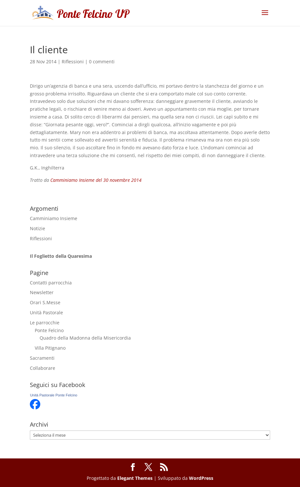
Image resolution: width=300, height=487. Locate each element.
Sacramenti (42, 358)
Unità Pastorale (46, 312)
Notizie (37, 228)
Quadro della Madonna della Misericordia (85, 338)
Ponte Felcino (49, 330)
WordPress (201, 478)
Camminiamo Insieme (53, 218)
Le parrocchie (44, 322)
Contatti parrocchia (51, 283)
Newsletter (42, 292)
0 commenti (102, 61)
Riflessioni (73, 61)
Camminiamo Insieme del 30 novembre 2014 (96, 180)
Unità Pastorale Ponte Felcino (53, 395)
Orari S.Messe (45, 302)
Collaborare (42, 368)
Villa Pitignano (50, 348)
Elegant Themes (135, 478)
